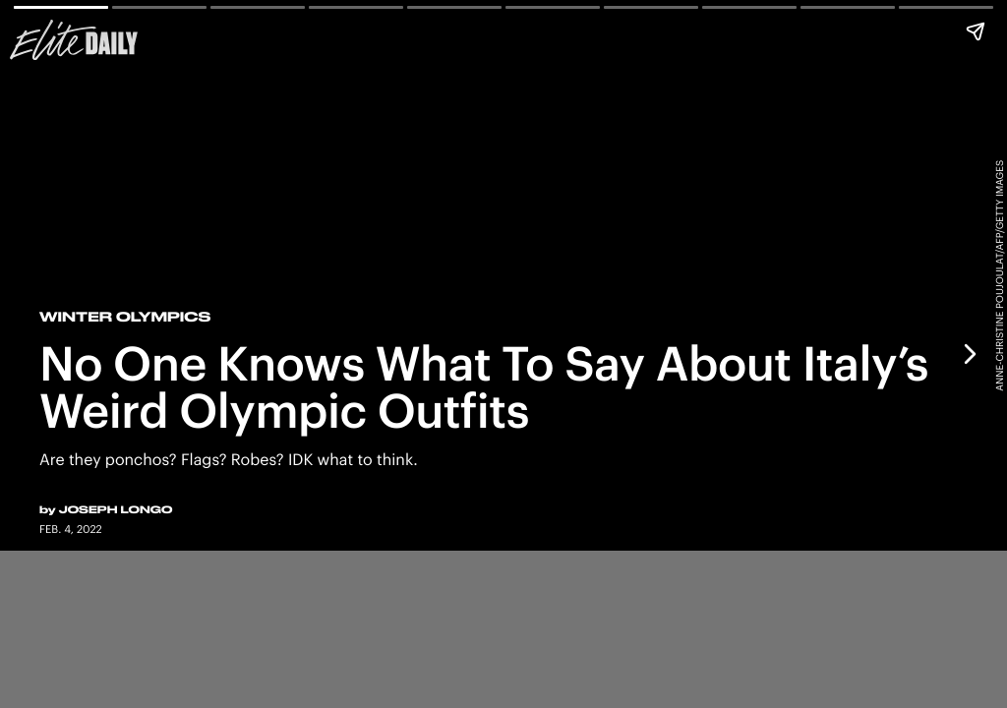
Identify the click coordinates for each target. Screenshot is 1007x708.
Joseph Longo (116, 509)
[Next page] (968, 354)
